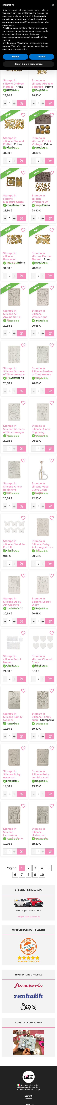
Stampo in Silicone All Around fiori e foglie (12, 315)
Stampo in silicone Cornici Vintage (41, 141)
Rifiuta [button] (15, 56)
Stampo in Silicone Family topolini (12, 717)
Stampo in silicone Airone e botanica (42, 83)
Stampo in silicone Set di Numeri (12, 659)
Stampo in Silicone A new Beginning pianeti (12, 488)
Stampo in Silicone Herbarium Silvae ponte (40, 833)
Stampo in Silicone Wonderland (39, 314)
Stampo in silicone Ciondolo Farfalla (14, 544)
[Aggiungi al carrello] (21, 103)
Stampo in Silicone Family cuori (41, 717)
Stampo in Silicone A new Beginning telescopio (41, 430)
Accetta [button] (41, 56)
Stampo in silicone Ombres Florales (13, 83)
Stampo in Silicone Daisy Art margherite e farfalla (42, 545)
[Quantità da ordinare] (10, 103)
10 (42, 875)
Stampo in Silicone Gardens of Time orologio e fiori (14, 430)
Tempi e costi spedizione (28, 916)
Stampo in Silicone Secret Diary (41, 601)
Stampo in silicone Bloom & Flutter (13, 141)
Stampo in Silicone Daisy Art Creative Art (12, 603)
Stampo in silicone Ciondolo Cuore (42, 659)
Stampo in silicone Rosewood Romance (9, 257)
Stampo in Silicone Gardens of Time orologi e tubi (14, 373)
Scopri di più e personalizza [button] (28, 64)
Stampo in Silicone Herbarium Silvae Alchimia (13, 833)
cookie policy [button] (8, 25)
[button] (53, 4)
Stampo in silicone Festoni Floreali (41, 256)
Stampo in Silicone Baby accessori (11, 774)
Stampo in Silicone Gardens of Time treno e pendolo (42, 373)
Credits (47, 1101)
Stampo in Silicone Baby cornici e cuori (40, 774)
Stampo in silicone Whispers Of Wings (40, 200)
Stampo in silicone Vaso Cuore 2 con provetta (40, 488)
